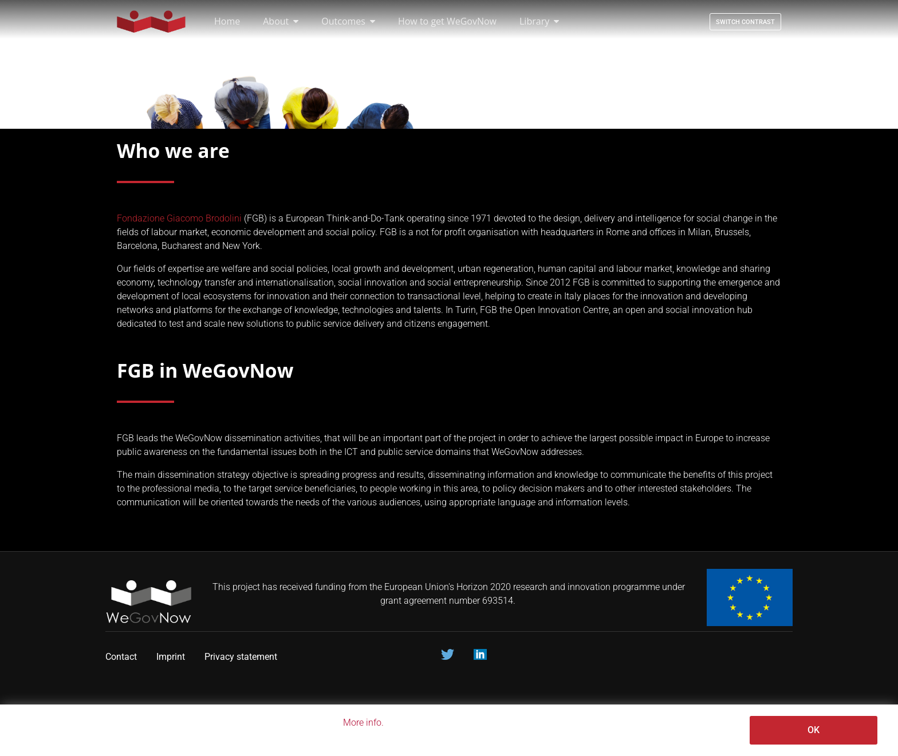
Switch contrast (745, 22)
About (280, 21)
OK (814, 730)
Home (227, 21)
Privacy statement (241, 656)
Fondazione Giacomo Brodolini (179, 218)
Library (539, 21)
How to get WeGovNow (447, 21)
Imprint (170, 656)
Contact (121, 656)
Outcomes (348, 21)
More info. (363, 722)
